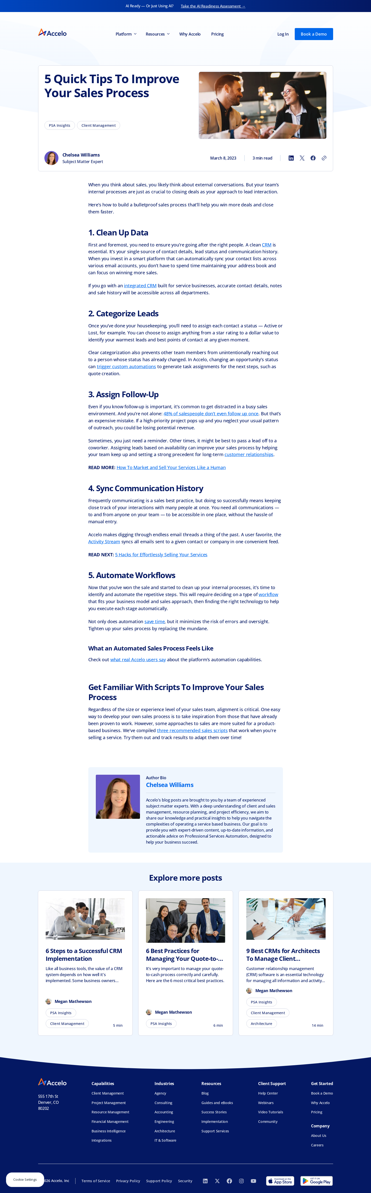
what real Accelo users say (138, 659)
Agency (160, 1093)
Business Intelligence (109, 1131)
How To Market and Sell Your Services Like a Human (171, 467)
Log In (283, 34)
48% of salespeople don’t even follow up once (211, 414)
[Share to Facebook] (313, 158)
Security (185, 1180)
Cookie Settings (25, 1179)
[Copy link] (324, 158)
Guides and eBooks (217, 1102)
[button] (126, 34)
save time (154, 621)
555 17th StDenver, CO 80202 (48, 1102)
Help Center (268, 1093)
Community (267, 1121)
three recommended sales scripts (192, 730)
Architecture (165, 1131)
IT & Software (165, 1140)
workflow (268, 594)
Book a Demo (314, 34)
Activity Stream (104, 542)
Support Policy (159, 1180)
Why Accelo (190, 34)
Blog (205, 1093)
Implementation (214, 1121)
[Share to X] (302, 158)
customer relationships (249, 454)
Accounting (164, 1112)
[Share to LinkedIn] (290, 158)
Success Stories (214, 1112)
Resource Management (110, 1112)
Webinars (265, 1102)
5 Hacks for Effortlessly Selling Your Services (161, 555)
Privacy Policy (128, 1180)
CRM (266, 245)
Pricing (217, 34)
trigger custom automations (126, 366)
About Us (318, 1135)
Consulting (163, 1102)
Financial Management (110, 1121)
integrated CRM (140, 286)
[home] (52, 34)
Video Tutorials (270, 1112)
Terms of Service (96, 1180)
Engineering (164, 1121)
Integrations (102, 1140)
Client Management (108, 1093)
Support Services (215, 1131)
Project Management (109, 1102)
